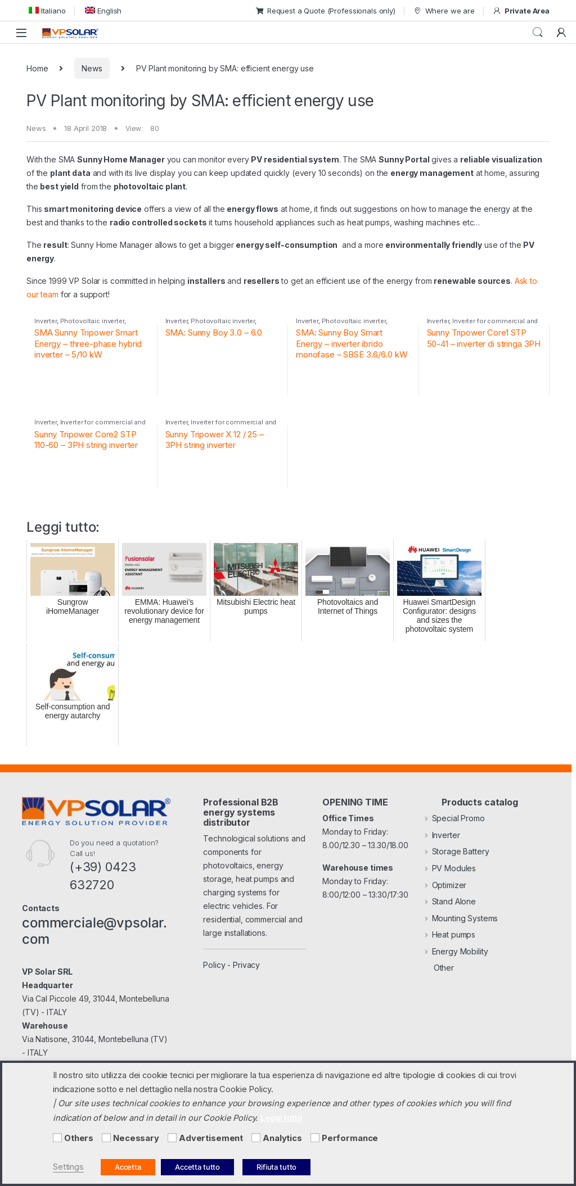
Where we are (444, 11)
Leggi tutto (281, 1117)
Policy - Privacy (231, 965)
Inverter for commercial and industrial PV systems (482, 324)
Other (439, 967)
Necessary (136, 1138)
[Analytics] (255, 1137)
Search (538, 32)
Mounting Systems (461, 918)
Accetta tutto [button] (197, 1166)
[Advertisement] (172, 1137)
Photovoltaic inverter (92, 321)
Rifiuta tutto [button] (276, 1166)
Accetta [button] (128, 1166)
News (92, 68)
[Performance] (315, 1137)
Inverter (45, 321)
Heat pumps (450, 934)
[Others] (57, 1137)
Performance (350, 1138)
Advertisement (211, 1138)
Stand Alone (450, 901)
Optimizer (446, 885)
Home (37, 68)
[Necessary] (106, 1137)
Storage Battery (457, 851)
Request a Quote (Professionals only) (325, 10)
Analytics (282, 1138)
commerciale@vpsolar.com (94, 931)
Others (78, 1138)
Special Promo (455, 818)
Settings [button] (68, 1167)
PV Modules (450, 868)
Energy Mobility (456, 951)
